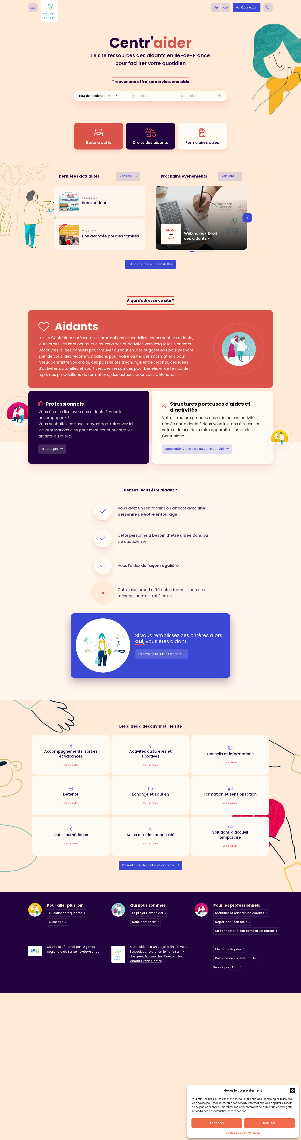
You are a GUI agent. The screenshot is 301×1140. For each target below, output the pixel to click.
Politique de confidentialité (243, 1132)
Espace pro (52, 449)
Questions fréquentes (65, 913)
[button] (292, 1090)
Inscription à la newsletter (151, 264)
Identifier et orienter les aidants (239, 913)
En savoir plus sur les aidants (161, 654)
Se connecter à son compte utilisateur (244, 931)
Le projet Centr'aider (147, 913)
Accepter (217, 1123)
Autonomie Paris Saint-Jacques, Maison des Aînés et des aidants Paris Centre (157, 956)
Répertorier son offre (231, 922)
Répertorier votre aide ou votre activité (197, 449)
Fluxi (235, 967)
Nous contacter (144, 922)
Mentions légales (228, 949)
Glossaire (56, 922)
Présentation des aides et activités (150, 865)
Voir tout (128, 176)
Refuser (269, 1123)
